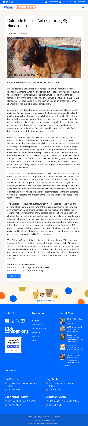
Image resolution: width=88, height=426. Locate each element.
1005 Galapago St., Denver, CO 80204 (61, 384)
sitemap (32, 423)
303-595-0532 (54, 405)
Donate (66, 1)
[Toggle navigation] (82, 7)
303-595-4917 (54, 389)
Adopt (35, 320)
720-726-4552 (13, 405)
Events (35, 332)
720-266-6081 (13, 389)
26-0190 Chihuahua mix (74, 320)
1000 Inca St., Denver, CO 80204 (62, 401)
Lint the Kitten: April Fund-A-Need (74, 328)
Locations (79, 1)
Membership (51, 1)
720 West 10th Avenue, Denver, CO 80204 (22, 384)
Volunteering (38, 328)
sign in (56, 423)
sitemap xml (41, 423)
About (35, 336)
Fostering (36, 324)
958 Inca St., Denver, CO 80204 (21, 401)
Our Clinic (29, 7)
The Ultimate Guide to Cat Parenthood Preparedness (74, 357)
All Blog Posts (65, 365)
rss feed (50, 423)
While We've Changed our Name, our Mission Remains (75, 347)
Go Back (14, 276)
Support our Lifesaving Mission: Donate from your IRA (75, 337)
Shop (34, 340)
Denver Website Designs (50, 417)
